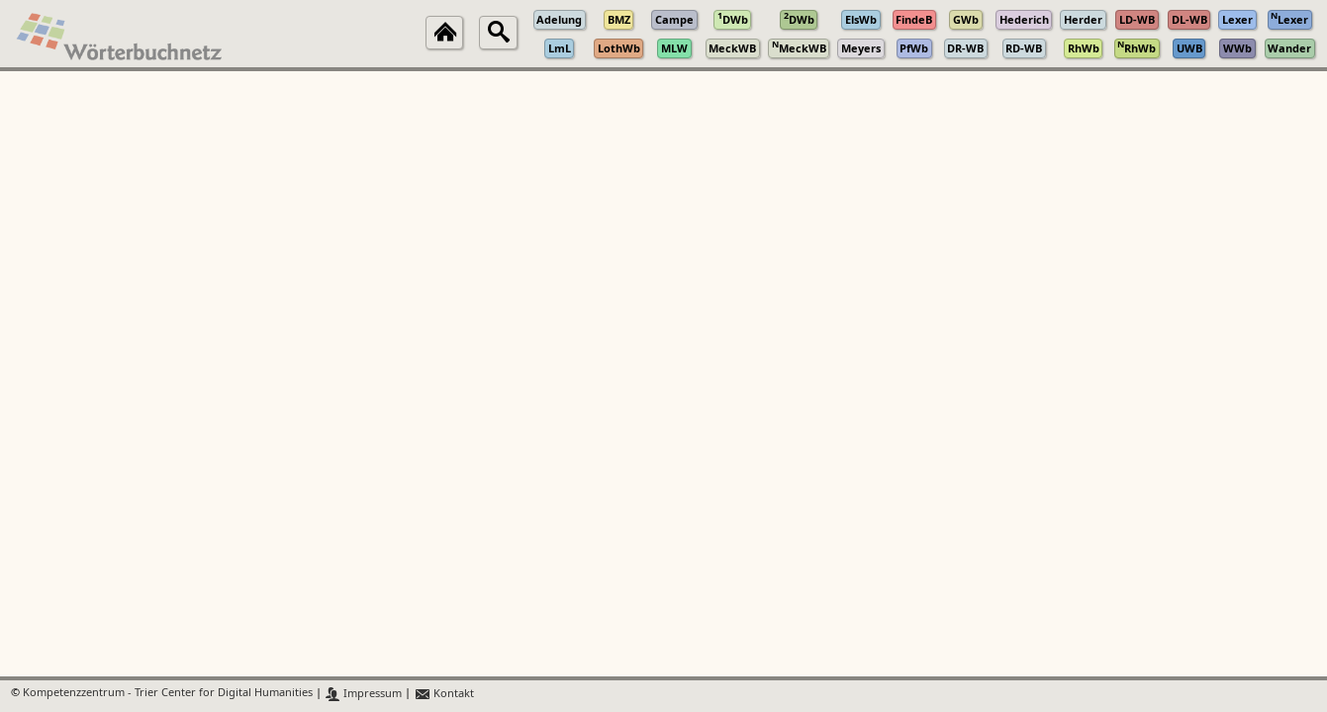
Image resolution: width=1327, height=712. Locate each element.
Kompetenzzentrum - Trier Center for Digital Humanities (168, 693)
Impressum (364, 693)
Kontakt (444, 693)
